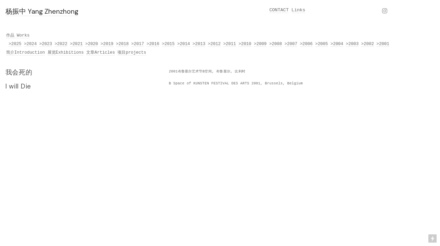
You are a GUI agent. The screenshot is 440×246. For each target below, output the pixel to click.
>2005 (321, 44)
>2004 (337, 44)
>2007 (291, 44)
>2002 (367, 44)
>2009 (260, 44)
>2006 (306, 44)
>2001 (383, 44)
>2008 (276, 44)
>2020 (92, 44)
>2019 (107, 44)
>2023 (46, 44)
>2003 (352, 44)
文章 (90, 52)
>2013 (199, 44)
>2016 (153, 44)
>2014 (184, 44)
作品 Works (18, 35)
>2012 (214, 44)
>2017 (138, 44)
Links (298, 10)
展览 (52, 52)
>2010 (245, 44)
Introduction (29, 52)
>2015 (168, 44)
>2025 (15, 44)
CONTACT (279, 10)
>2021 (76, 44)
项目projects (131, 52)
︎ (384, 11)
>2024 (30, 44)
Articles (104, 52)
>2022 (61, 44)
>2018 (122, 44)
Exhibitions (70, 52)
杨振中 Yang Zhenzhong (41, 11)
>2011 (229, 44)
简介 (10, 52)
